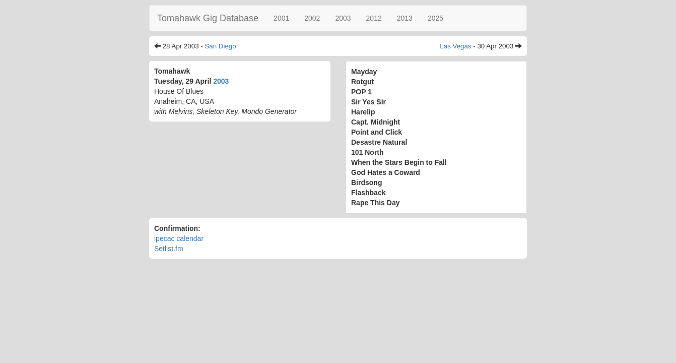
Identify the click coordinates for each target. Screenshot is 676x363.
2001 (281, 18)
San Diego (220, 46)
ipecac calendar (179, 238)
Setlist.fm (168, 249)
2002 (312, 18)
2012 (374, 18)
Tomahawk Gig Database (207, 18)
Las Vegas (455, 46)
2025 (435, 18)
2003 (343, 18)
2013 (405, 18)
